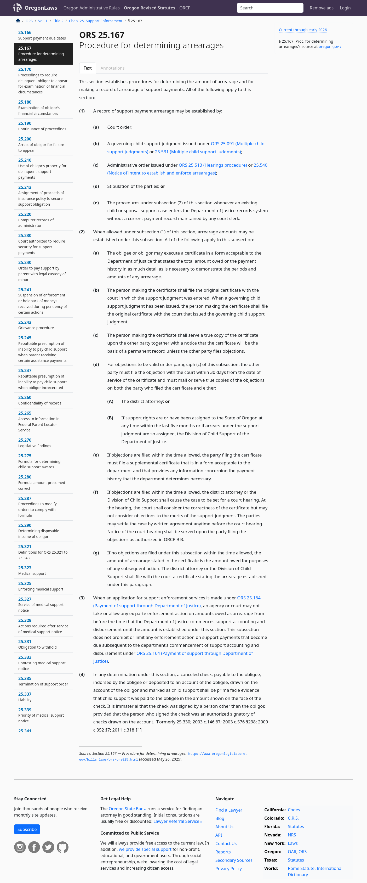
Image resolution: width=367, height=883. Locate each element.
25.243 (36, 324)
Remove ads (322, 8)
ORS (29, 20)
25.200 (41, 144)
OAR (292, 851)
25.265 (39, 421)
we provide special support (145, 849)
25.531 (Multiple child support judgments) (198, 152)
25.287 (37, 507)
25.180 (39, 107)
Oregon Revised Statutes (149, 8)
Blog (219, 818)
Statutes (296, 826)
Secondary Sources (234, 860)
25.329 (43, 625)
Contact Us (226, 843)
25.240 (42, 271)
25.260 (39, 400)
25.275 (39, 461)
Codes (294, 810)
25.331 (37, 644)
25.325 (40, 586)
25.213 (41, 195)
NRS (292, 835)
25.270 (34, 442)
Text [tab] (88, 68)
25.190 (42, 125)
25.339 (41, 715)
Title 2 (58, 20)
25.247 (42, 379)
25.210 (42, 168)
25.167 (41, 53)
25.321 (43, 552)
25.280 (41, 482)
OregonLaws (41, 7)
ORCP (184, 8)
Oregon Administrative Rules (92, 8)
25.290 (38, 530)
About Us (224, 827)
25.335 (43, 681)
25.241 (42, 301)
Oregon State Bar (126, 809)
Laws (293, 843)
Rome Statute (301, 868)
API (218, 835)
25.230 (41, 244)
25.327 (41, 604)
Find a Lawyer (228, 810)
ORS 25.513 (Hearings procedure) (213, 165)
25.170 (42, 80)
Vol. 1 (43, 20)
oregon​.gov (329, 46)
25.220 (36, 219)
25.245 (42, 349)
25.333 (42, 662)
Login (345, 8)
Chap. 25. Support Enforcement (95, 20)
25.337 (24, 696)
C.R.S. (293, 818)
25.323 (32, 570)
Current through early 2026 (303, 29)
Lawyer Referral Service (176, 821)
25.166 (42, 35)
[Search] (270, 8)
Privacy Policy (228, 868)
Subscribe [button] (27, 829)
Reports (223, 852)
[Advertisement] (313, 139)
